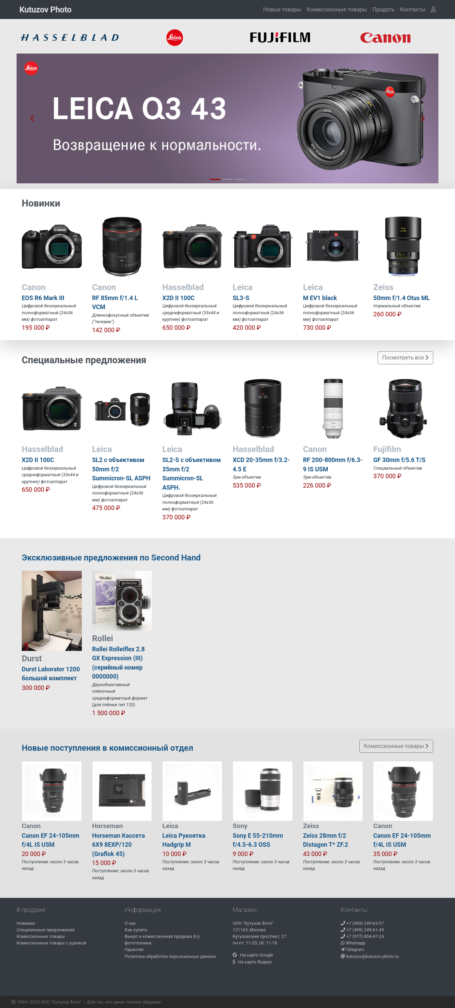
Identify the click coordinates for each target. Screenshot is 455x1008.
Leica (170, 826)
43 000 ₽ (315, 854)
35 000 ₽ (385, 854)
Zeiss (311, 826)
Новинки (26, 923)
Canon (31, 826)
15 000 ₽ (104, 863)
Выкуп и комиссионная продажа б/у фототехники (162, 939)
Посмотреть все (405, 357)
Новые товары (282, 9)
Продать (383, 9)
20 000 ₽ (34, 854)
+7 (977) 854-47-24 (362, 936)
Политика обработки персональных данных (170, 956)
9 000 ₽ (243, 854)
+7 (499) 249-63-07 (362, 923)
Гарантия (134, 949)
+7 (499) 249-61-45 (362, 929)
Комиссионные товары (337, 9)
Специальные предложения (46, 929)
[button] (412, 10)
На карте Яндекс (252, 961)
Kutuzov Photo (45, 10)
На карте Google (253, 955)
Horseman (107, 826)
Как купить (136, 929)
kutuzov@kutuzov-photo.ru (370, 956)
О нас (130, 923)
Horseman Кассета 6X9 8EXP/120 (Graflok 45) (118, 844)
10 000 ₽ (174, 854)
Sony (240, 826)
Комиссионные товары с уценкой (51, 942)
